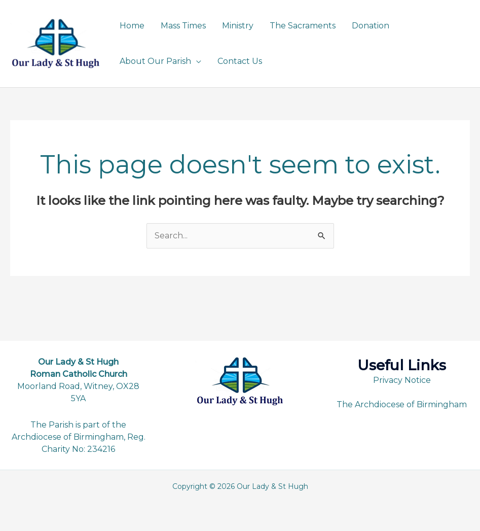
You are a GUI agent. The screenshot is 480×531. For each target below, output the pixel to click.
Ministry (237, 25)
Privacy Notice (402, 380)
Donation (370, 25)
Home (132, 25)
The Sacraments (303, 25)
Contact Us (239, 61)
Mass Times (183, 25)
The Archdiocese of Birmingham (402, 404)
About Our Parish (155, 61)
